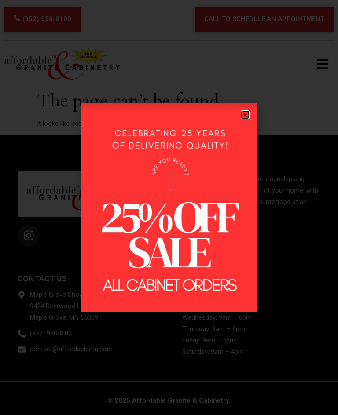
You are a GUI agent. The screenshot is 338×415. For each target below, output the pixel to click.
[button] (245, 115)
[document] (169, 207)
